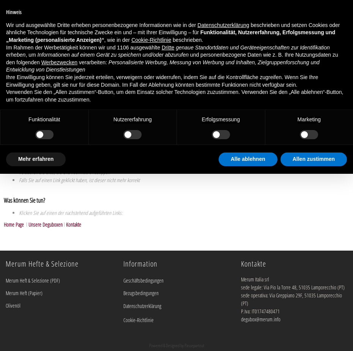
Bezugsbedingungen (141, 293)
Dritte (168, 47)
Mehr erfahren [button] (36, 159)
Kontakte (73, 224)
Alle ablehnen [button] (248, 159)
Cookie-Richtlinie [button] (151, 40)
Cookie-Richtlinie (138, 320)
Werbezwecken (59, 62)
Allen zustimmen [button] (314, 159)
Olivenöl (13, 305)
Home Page (14, 224)
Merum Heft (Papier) (24, 293)
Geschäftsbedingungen (143, 280)
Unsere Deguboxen (45, 224)
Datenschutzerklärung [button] (223, 25)
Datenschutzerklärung (142, 306)
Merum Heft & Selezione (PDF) (33, 280)
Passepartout (194, 345)
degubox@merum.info (261, 319)
